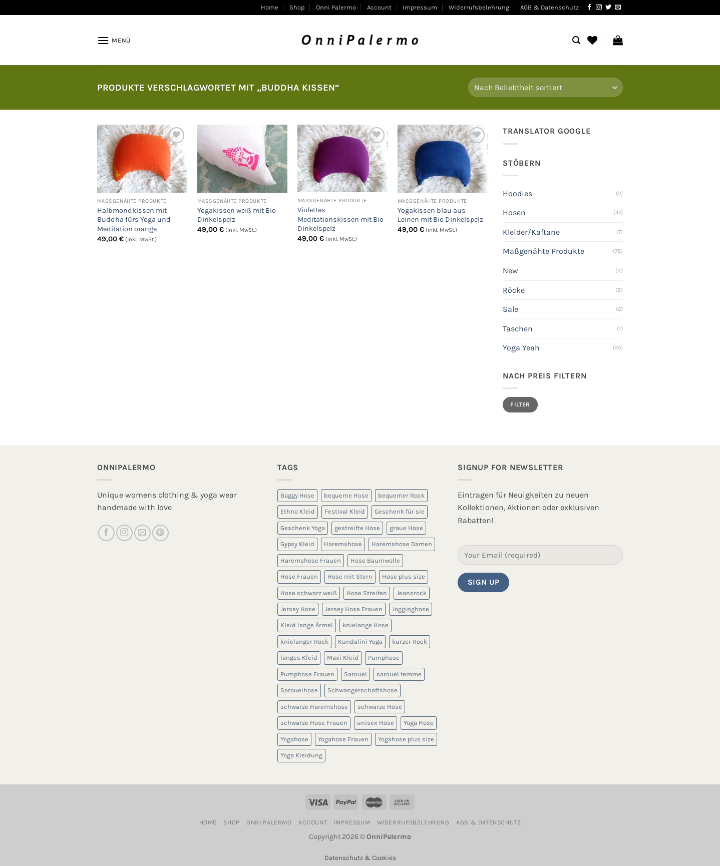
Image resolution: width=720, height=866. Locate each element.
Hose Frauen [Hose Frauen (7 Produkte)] (299, 576)
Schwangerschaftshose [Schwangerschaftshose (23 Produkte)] (362, 690)
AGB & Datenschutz (549, 7)
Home (269, 7)
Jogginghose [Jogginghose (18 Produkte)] (410, 609)
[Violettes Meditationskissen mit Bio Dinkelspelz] (342, 158)
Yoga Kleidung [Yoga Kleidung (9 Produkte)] (301, 755)
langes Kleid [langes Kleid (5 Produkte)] (298, 657)
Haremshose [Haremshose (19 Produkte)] (343, 544)
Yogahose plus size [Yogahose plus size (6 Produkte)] (406, 739)
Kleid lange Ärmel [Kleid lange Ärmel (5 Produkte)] (306, 625)
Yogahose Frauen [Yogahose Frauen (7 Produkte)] (343, 739)
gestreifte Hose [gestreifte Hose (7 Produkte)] (357, 528)
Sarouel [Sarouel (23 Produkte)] (355, 674)
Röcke (514, 290)
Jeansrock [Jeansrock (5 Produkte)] (412, 593)
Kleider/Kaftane (531, 232)
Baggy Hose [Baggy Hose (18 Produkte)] (297, 495)
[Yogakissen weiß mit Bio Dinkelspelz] (242, 158)
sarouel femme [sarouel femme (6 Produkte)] (399, 674)
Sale (510, 309)
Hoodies (517, 193)
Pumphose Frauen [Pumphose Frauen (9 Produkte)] (307, 674)
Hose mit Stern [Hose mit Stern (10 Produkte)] (350, 576)
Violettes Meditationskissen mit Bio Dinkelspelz (340, 219)
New (510, 270)
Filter (520, 404)
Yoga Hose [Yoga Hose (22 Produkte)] (419, 722)
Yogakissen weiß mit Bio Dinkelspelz (236, 215)
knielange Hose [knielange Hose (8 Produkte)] (365, 625)
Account (379, 7)
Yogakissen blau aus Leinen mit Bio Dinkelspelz (440, 215)
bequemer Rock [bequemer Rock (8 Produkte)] (401, 495)
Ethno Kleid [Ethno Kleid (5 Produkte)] (297, 511)
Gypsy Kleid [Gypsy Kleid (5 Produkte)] (297, 544)
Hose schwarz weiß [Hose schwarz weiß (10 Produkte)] (308, 593)
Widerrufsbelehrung (479, 7)
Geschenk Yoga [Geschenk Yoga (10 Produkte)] (302, 528)
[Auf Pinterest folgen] (160, 533)
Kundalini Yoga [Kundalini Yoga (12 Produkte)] (360, 641)
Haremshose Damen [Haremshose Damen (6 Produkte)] (402, 544)
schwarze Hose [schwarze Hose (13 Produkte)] (379, 706)
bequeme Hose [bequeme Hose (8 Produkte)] (346, 495)
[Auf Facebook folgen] (589, 7)
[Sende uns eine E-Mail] (618, 7)
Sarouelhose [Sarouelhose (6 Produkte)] (299, 690)
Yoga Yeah (521, 347)
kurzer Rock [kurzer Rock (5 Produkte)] (409, 641)
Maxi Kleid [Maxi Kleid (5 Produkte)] (342, 657)
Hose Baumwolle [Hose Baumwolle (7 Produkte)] (375, 560)
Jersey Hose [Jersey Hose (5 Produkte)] (297, 609)
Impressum (420, 7)
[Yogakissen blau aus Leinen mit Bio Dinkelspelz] (443, 158)
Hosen (514, 212)
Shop (296, 7)
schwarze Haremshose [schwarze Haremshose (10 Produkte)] (314, 706)
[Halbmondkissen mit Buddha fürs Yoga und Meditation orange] (142, 158)
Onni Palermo (336, 7)
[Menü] (114, 40)
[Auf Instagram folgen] (599, 7)
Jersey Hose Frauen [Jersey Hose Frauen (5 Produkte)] (354, 609)
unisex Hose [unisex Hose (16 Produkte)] (375, 722)
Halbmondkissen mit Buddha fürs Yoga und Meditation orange (134, 219)
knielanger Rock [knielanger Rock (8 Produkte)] (304, 641)
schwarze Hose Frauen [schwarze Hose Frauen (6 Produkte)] (313, 722)
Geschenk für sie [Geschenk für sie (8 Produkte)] (400, 511)
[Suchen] (576, 40)
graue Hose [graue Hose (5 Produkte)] (406, 528)
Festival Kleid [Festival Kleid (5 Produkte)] (344, 511)
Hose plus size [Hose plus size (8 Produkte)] (403, 576)
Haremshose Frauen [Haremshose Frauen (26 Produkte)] (310, 560)
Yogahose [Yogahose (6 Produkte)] (294, 739)
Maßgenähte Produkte (543, 251)
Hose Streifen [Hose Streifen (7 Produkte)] (366, 593)
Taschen (518, 328)
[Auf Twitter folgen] (608, 7)
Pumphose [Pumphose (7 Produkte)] (384, 657)
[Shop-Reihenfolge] (545, 87)
